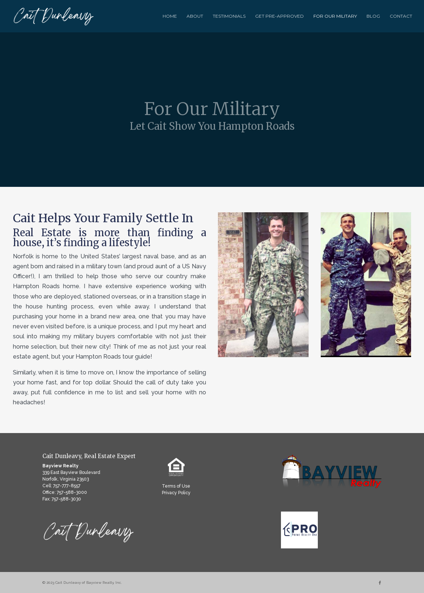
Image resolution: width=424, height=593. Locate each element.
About (195, 16)
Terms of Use (176, 486)
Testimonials (229, 16)
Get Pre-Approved (279, 16)
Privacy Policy (176, 492)
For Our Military (335, 16)
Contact (401, 16)
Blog (373, 16)
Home (170, 16)
